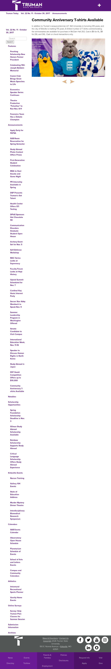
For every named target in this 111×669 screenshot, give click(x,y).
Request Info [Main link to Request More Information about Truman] (84, 658)
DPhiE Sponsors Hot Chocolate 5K (17, 217)
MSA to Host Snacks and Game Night (15, 174)
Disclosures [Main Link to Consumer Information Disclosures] (63, 660)
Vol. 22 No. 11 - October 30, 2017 (35, 13)
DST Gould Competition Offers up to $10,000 (15, 376)
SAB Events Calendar (15, 531)
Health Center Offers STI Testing (16, 206)
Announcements (59, 13)
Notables (12, 397)
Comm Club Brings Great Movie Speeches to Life (17, 80)
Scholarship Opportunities (14, 403)
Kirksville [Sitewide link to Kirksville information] (63, 646)
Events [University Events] (26, 658)
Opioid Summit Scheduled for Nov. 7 (16, 282)
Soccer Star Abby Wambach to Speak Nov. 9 (17, 304)
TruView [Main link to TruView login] (26, 663)
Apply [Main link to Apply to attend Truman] (84, 663)
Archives (12, 633)
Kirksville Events (15, 473)
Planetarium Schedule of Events (15, 551)
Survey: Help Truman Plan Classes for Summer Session (17, 615)
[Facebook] (80, 640)
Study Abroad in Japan (17, 365)
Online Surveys (14, 605)
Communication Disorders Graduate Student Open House (17, 231)
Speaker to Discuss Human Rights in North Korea (17, 354)
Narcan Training (17, 478)
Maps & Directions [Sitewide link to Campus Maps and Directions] (50, 638)
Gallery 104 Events (15, 485)
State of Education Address (14, 494)
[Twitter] (89, 640)
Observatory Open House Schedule (15, 540)
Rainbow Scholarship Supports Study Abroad (17, 444)
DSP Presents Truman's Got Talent (16, 195)
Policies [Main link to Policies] (64, 655)
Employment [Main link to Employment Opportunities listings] (47, 666)
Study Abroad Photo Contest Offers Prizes (16, 152)
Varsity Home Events (16, 598)
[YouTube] (97, 640)
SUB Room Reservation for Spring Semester (17, 141)
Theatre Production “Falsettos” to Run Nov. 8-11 (16, 104)
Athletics (12, 581)
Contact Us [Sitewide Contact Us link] (63, 638)
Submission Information (13, 626)
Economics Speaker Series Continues (16, 92)
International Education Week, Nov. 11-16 (17, 342)
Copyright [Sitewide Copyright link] (47, 641)
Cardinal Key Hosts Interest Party (16, 293)
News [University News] (10, 658)
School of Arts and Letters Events (16, 562)
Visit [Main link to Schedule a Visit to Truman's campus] (100, 658)
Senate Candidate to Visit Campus (16, 331)
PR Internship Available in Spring (16, 185)
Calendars (12, 524)
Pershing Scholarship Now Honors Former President (17, 55)
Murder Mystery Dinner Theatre (17, 504)
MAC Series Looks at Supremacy (15, 261)
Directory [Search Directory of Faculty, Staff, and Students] (10, 663)
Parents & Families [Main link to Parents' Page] (47, 656)
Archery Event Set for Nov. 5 (16, 243)
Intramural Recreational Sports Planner (16, 589)
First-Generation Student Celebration (17, 163)
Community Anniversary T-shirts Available (17, 388)
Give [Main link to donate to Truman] (101, 663)
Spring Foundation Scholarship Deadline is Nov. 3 (17, 415)
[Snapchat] (97, 647)
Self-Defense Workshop (16, 251)
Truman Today (12, 13)
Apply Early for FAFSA (16, 131)
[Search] (18, 38)
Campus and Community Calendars (15, 573)
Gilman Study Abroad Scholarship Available (16, 430)
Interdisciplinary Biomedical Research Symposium (17, 515)
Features (12, 46)
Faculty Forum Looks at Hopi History (16, 272)
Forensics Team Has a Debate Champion (17, 117)
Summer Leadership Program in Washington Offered (15, 318)
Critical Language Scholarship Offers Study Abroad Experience (15, 461)
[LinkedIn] (89, 647)
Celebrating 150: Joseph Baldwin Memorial (17, 68)
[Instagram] (105, 640)
